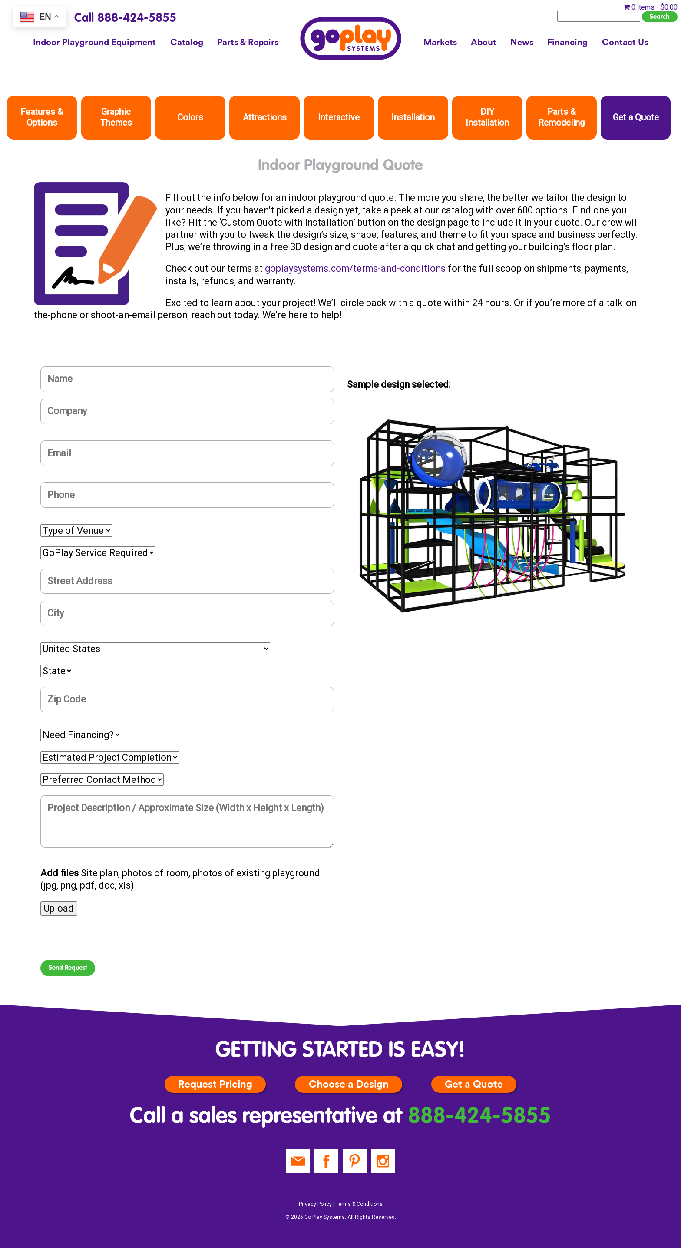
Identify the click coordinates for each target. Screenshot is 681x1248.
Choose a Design (349, 1084)
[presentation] (106, 942)
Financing (567, 42)
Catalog (186, 42)
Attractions (265, 117)
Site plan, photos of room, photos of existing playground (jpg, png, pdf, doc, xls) (180, 879)
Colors (190, 117)
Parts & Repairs (247, 42)
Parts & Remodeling (561, 117)
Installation (413, 117)
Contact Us (625, 42)
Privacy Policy (315, 1204)
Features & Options (41, 117)
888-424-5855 (479, 1117)
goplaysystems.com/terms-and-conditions (355, 268)
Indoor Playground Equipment (94, 42)
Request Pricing (215, 1084)
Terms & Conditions (359, 1204)
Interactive (339, 117)
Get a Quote (636, 117)
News (521, 42)
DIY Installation (487, 117)
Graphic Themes (116, 117)
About (483, 42)
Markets (440, 42)
